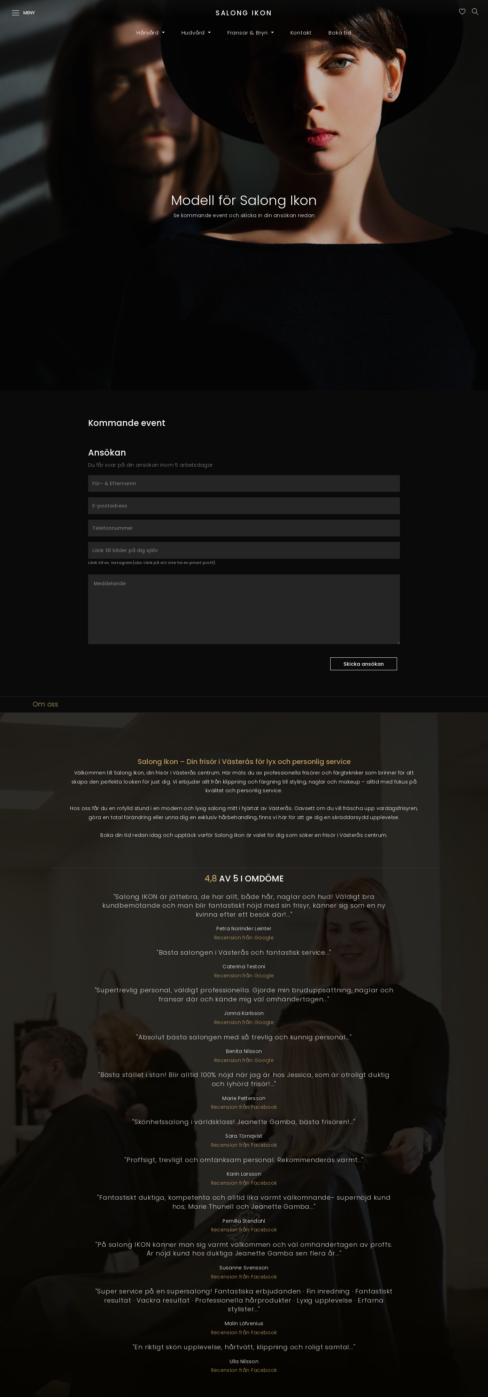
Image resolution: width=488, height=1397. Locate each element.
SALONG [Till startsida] (244, 13)
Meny (23, 12)
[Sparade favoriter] (464, 12)
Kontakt (301, 32)
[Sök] (477, 12)
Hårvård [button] (148, 32)
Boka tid (339, 32)
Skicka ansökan (363, 664)
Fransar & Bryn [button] (248, 32)
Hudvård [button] (194, 32)
